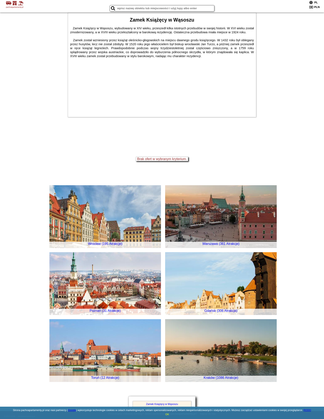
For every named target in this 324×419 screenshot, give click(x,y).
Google (72, 410)
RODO (307, 410)
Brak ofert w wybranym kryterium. (162, 159)
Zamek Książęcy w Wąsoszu (162, 404)
